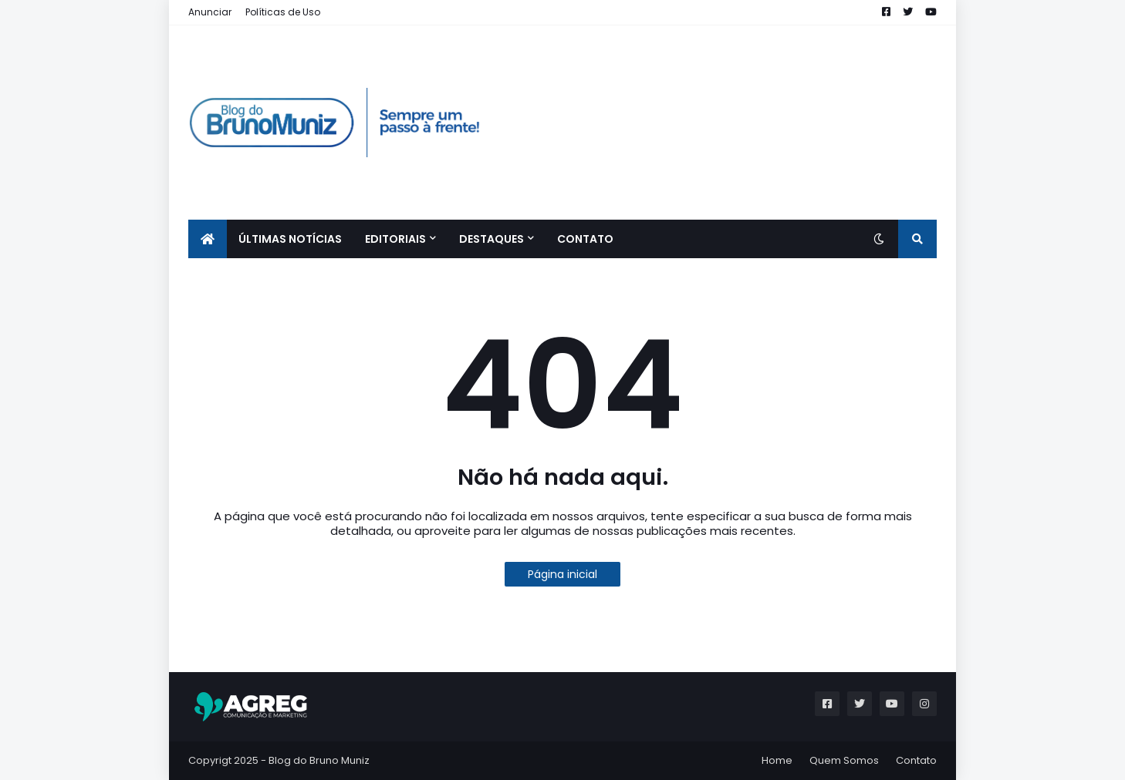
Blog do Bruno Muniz (319, 760)
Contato (916, 760)
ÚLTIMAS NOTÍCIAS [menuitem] (290, 239)
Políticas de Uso (282, 11)
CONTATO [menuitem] (585, 239)
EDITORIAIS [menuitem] (395, 239)
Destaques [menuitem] (491, 239)
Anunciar (209, 11)
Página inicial (562, 574)
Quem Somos (844, 760)
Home (777, 760)
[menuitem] (207, 239)
